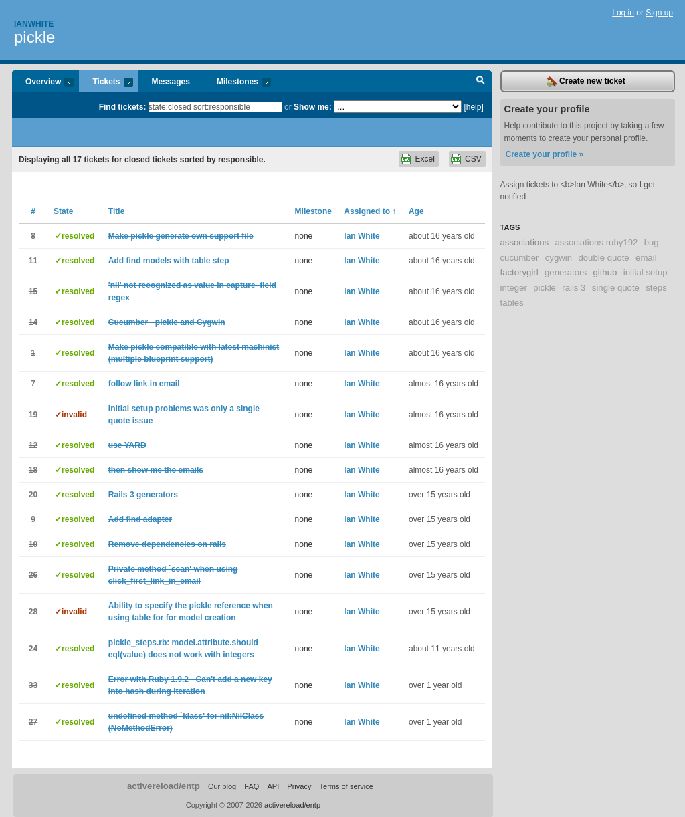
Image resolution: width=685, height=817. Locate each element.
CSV (473, 159)
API (273, 786)
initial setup (645, 272)
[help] (473, 107)
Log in (623, 12)
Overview (43, 82)
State (63, 211)
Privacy (299, 786)
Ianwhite (34, 24)
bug (651, 242)
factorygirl (519, 272)
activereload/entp (163, 786)
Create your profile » (545, 154)
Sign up (659, 12)
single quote (616, 288)
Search (481, 81)
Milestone (313, 211)
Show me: (313, 107)
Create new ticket (586, 81)
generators (566, 272)
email (646, 258)
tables (512, 303)
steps (656, 288)
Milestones (237, 82)
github (605, 272)
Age (416, 211)
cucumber (519, 258)
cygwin (558, 258)
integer (513, 288)
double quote (603, 258)
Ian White (361, 236)
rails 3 (573, 288)
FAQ (251, 786)
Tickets (105, 82)
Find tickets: (122, 107)
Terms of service (346, 786)
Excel (424, 159)
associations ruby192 (596, 242)
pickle (34, 37)
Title (116, 211)
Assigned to (370, 211)
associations (524, 242)
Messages (171, 81)
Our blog (222, 786)
